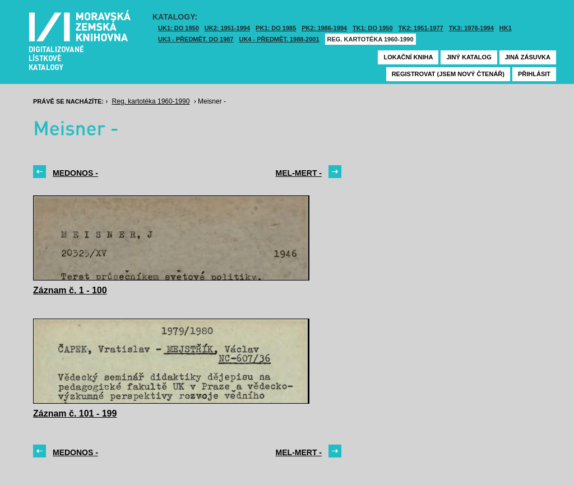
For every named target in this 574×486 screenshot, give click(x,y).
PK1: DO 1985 (276, 28)
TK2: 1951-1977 (421, 28)
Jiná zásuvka (527, 57)
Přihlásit (534, 74)
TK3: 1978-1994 (471, 28)
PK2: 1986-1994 (324, 28)
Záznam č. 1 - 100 (70, 290)
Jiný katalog (468, 57)
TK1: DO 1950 (373, 28)
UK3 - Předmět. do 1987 (195, 39)
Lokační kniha (408, 57)
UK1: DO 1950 (178, 28)
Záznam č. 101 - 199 (75, 413)
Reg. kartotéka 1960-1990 (370, 39)
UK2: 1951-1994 (227, 28)
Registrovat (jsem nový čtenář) (448, 74)
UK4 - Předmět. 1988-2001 (279, 39)
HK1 (505, 28)
